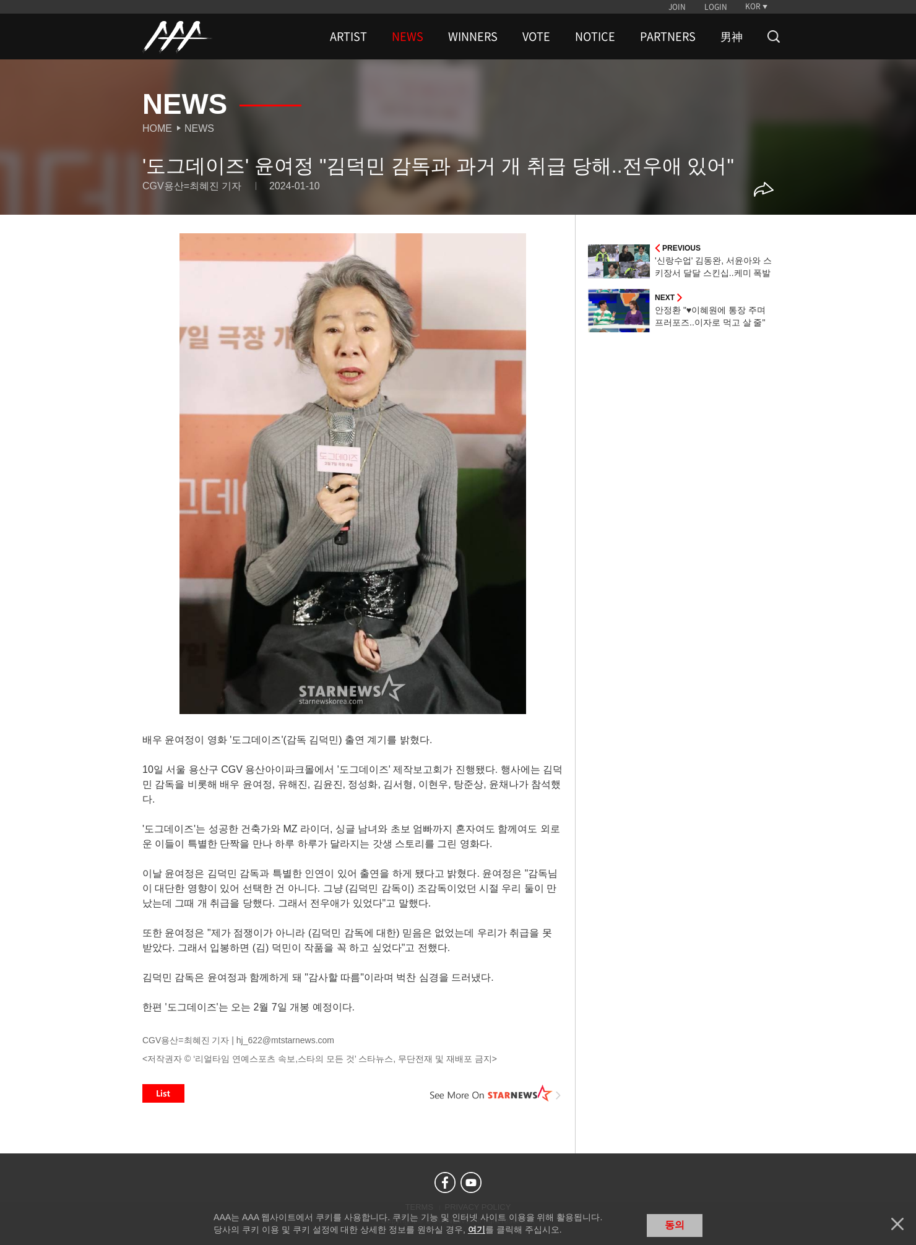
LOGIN (715, 7)
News (199, 128)
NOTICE (595, 36)
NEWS (407, 36)
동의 (675, 1225)
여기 (476, 1229)
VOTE (536, 36)
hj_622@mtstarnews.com (285, 1040)
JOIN (677, 7)
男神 (731, 36)
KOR (753, 6)
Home (157, 128)
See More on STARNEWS (495, 1093)
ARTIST (348, 36)
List (163, 1093)
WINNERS (473, 36)
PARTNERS (668, 36)
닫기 (897, 1224)
